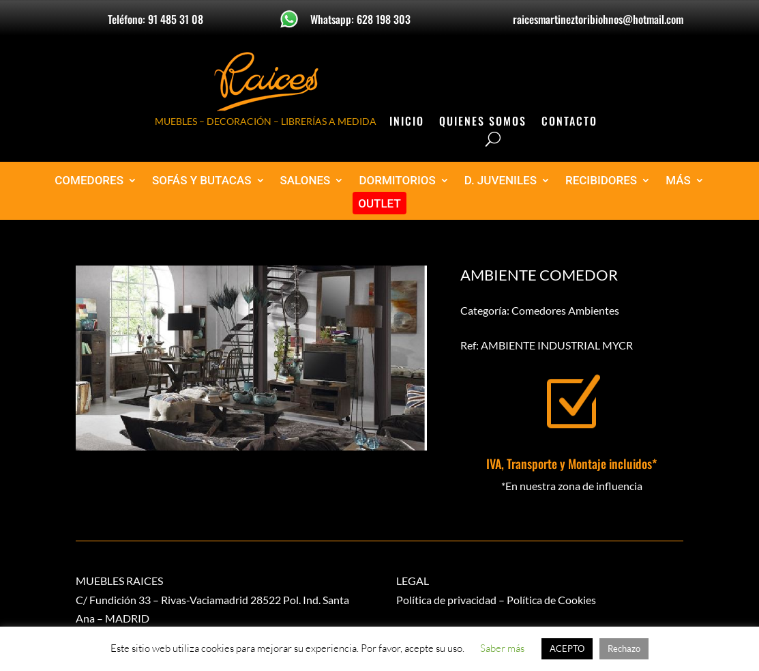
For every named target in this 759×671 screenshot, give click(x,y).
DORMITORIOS (397, 180)
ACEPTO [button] (567, 648)
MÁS (678, 180)
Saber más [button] (502, 648)
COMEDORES (89, 180)
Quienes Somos (482, 122)
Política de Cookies (551, 599)
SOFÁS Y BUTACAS (202, 180)
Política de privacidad (446, 599)
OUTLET (379, 203)
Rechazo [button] (624, 648)
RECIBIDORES (601, 180)
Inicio (406, 122)
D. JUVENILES (500, 180)
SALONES (305, 180)
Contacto (569, 122)
